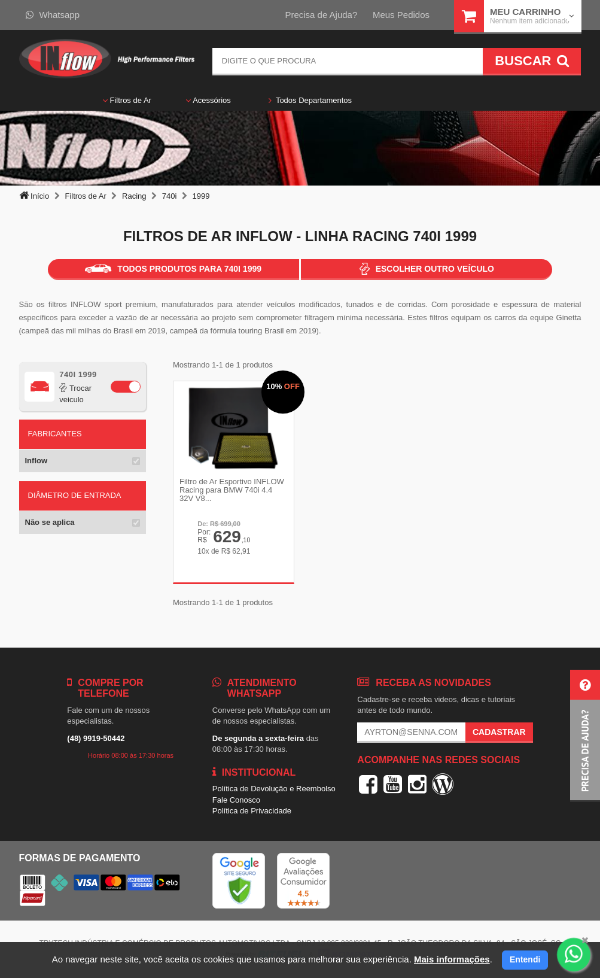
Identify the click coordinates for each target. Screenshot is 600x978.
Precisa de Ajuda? (321, 15)
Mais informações (452, 959)
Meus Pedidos (401, 15)
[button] (585, 736)
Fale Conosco (236, 799)
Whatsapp (53, 15)
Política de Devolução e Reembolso (274, 788)
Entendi (525, 959)
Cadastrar (499, 732)
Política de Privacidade (251, 810)
